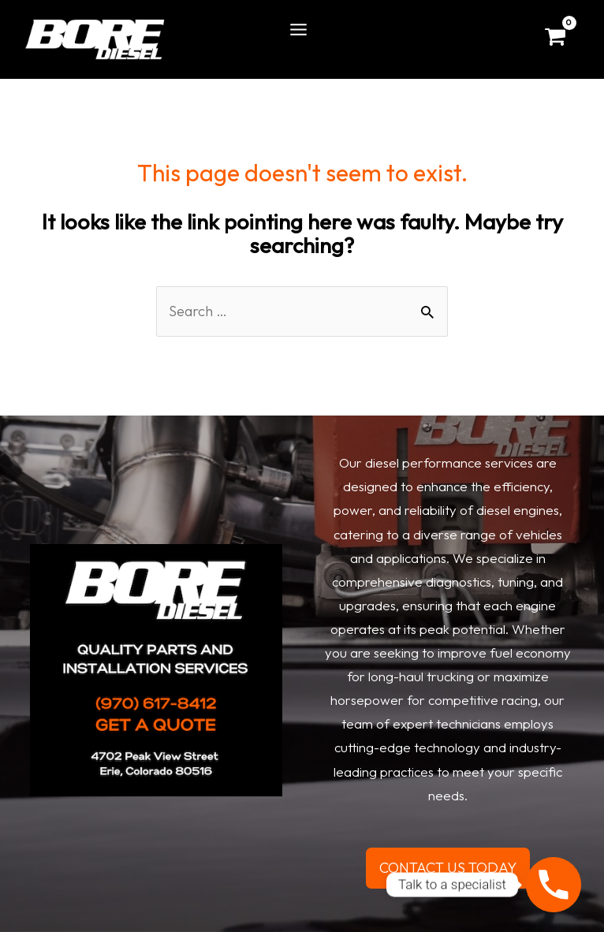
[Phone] (553, 884)
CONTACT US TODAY (447, 868)
